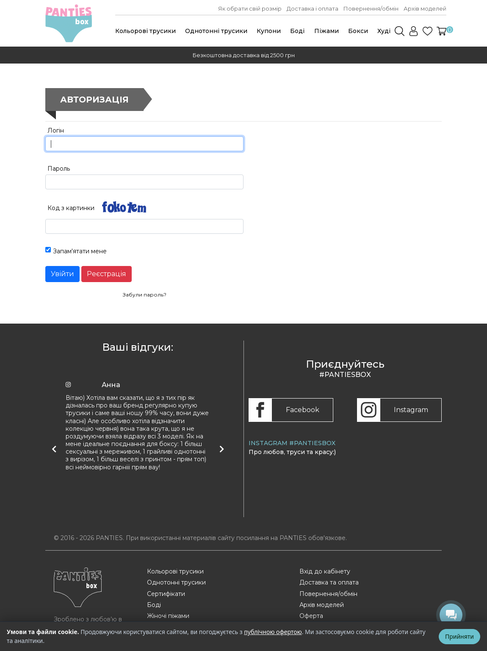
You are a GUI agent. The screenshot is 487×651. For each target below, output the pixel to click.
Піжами (326, 31)
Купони (269, 31)
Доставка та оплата (329, 582)
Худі (383, 31)
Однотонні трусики (216, 31)
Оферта (311, 616)
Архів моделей (425, 8)
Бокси (358, 31)
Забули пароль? (144, 294)
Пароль (58, 168)
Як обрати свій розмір (250, 8)
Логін (55, 130)
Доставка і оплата (312, 8)
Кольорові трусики (145, 31)
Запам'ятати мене (80, 251)
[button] (441, 31)
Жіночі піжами (168, 616)
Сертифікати (166, 594)
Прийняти (459, 636)
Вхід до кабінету (324, 571)
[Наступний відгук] (221, 448)
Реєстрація (106, 274)
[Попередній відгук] (53, 448)
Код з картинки (70, 208)
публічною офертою (273, 632)
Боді (297, 31)
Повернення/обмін (370, 8)
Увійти (62, 274)
